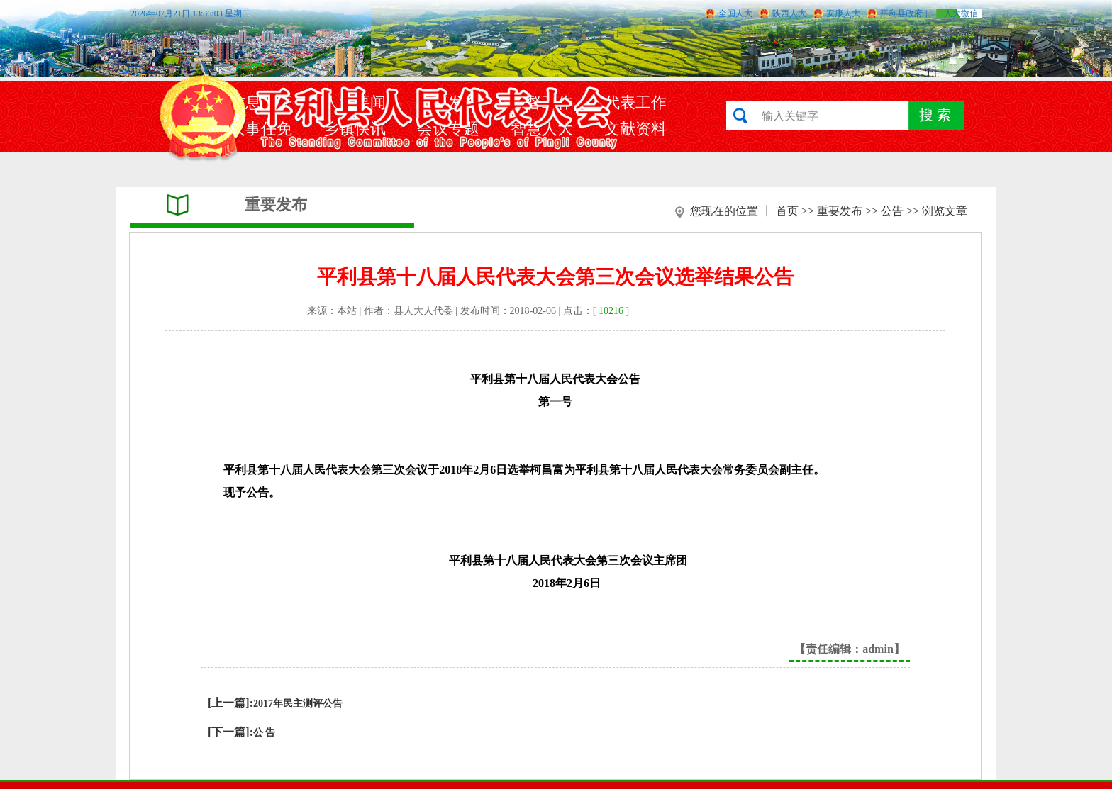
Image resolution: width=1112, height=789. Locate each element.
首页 (787, 211)
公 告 (264, 732)
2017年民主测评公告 (298, 703)
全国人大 (735, 13)
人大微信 (961, 13)
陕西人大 (789, 13)
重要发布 (839, 211)
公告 (892, 211)
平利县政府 (901, 13)
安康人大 (843, 13)
